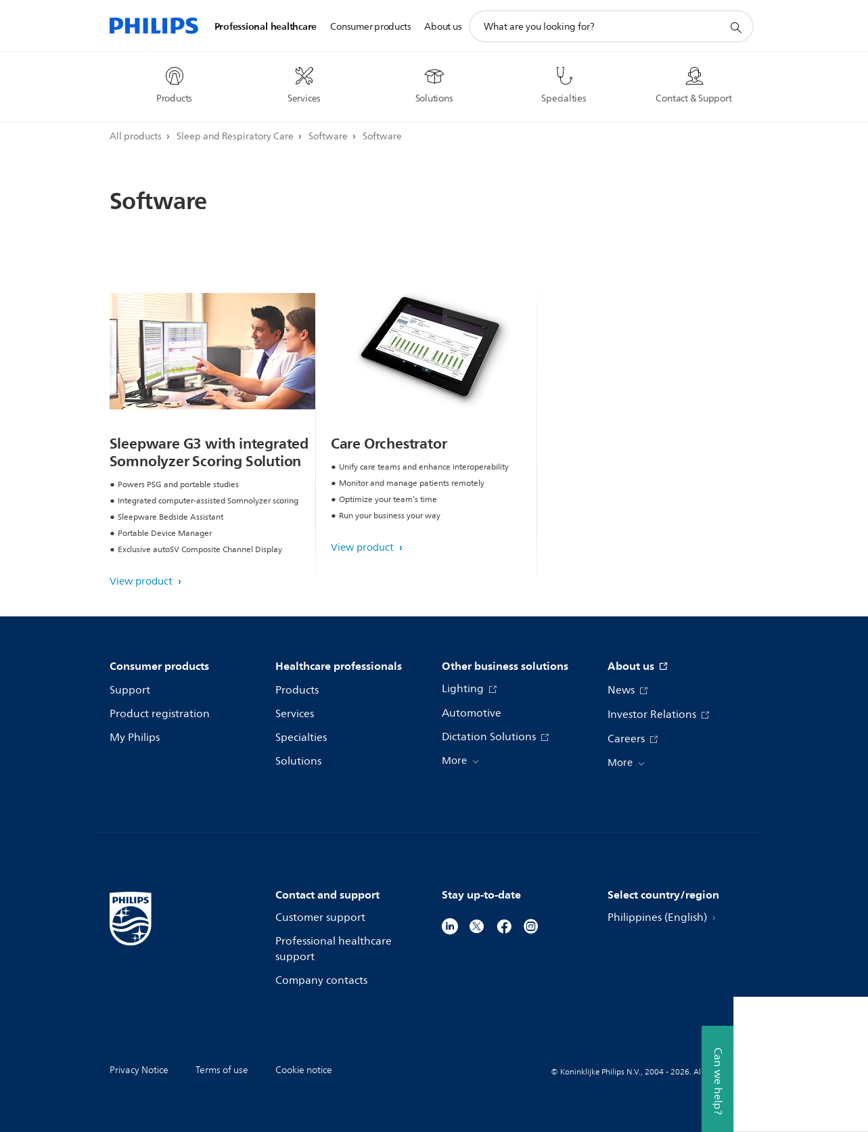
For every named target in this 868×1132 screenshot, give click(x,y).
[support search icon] (735, 27)
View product (142, 581)
